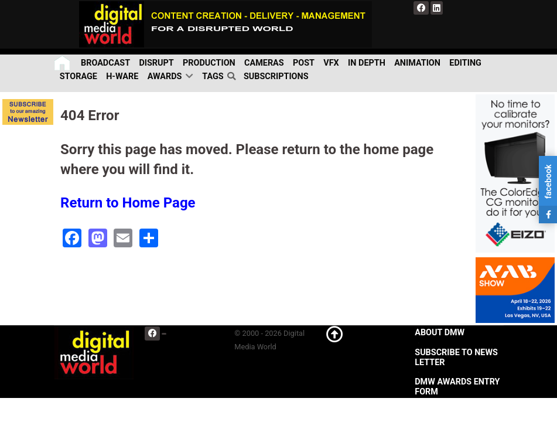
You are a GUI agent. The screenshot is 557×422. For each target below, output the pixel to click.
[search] (233, 76)
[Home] (63, 63)
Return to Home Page (128, 203)
